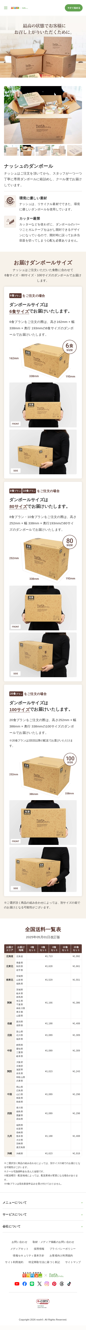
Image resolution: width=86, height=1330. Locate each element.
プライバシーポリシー (63, 1248)
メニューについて (43, 1202)
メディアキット (19, 1248)
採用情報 (39, 1248)
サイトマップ (73, 1262)
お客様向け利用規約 (61, 1255)
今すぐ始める (73, 7)
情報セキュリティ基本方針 (28, 1255)
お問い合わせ (19, 1242)
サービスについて (43, 1214)
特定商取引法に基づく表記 (44, 1262)
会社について (43, 1226)
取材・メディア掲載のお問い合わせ (53, 1242)
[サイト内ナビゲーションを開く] (5, 7)
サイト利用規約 (14, 1262)
